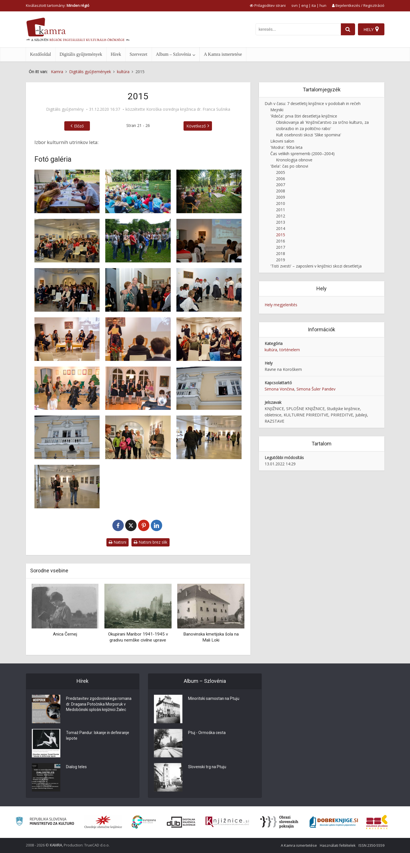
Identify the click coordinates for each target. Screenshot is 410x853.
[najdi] (348, 29)
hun (323, 5)
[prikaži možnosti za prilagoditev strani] (268, 5)
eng (304, 5)
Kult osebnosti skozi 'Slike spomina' (308, 134)
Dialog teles (76, 767)
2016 (280, 241)
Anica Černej (65, 634)
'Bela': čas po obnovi (289, 166)
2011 (280, 209)
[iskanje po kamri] (298, 29)
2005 (280, 172)
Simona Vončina (279, 389)
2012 (280, 216)
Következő (196, 126)
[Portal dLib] (181, 822)
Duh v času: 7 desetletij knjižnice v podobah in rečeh (312, 103)
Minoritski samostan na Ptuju (214, 699)
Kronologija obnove (294, 160)
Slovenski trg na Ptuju (207, 767)
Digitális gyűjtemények (80, 54)
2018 (280, 253)
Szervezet (138, 54)
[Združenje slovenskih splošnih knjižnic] (227, 822)
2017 (280, 247)
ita (314, 5)
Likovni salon (282, 141)
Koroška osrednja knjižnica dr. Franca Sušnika (188, 109)
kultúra (271, 349)
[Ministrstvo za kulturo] (45, 822)
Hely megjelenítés (281, 304)
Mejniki (276, 109)
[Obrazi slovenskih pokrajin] (279, 822)
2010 (280, 203)
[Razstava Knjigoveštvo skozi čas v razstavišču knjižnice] (138, 437)
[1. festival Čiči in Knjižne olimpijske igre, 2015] (67, 191)
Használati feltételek (338, 845)
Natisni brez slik (150, 542)
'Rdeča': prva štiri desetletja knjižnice (303, 116)
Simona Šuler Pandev (315, 389)
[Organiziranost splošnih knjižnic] (103, 822)
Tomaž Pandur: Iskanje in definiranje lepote (98, 736)
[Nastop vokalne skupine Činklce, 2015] (138, 388)
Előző (79, 126)
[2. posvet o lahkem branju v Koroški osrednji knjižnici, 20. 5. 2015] (67, 240)
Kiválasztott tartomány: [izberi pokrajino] (57, 5)
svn (294, 5)
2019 (280, 259)
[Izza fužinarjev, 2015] (67, 339)
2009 (280, 197)
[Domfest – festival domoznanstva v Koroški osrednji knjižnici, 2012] (209, 240)
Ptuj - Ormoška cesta (207, 733)
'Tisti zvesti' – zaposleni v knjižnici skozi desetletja (316, 266)
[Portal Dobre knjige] (334, 822)
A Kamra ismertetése (223, 54)
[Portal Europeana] (144, 822)
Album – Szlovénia (173, 54)
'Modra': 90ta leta (286, 147)
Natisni (117, 542)
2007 (280, 184)
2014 (280, 228)
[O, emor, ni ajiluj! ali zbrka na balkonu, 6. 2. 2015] (209, 388)
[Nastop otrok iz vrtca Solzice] (67, 388)
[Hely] (371, 29)
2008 (280, 191)
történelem (289, 349)
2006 (280, 178)
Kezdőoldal (40, 54)
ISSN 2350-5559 (371, 845)
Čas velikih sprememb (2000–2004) (302, 153)
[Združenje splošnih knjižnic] (377, 822)
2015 (280, 234)
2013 (280, 222)
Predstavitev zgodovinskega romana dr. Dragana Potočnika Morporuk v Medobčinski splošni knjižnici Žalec (99, 705)
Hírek (116, 54)
